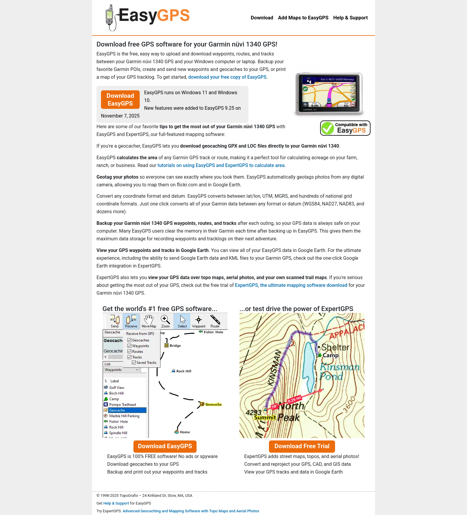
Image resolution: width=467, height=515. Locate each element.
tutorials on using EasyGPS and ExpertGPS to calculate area (221, 165)
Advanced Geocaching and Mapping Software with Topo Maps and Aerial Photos (191, 511)
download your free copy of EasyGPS (227, 77)
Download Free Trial (301, 446)
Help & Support (116, 503)
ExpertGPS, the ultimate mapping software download (291, 285)
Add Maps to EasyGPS (303, 18)
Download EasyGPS (120, 99)
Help (350, 18)
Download (262, 18)
